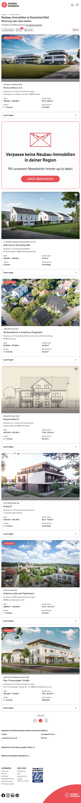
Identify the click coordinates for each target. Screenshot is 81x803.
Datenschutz (22, 776)
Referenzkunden (7, 784)
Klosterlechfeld (14, 14)
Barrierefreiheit (8, 779)
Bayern (3, 14)
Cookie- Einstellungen (23, 780)
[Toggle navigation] (77, 4)
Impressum (21, 771)
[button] (40, 155)
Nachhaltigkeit (7, 781)
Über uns (4, 771)
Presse (4, 773)
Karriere (4, 776)
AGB (18, 773)
